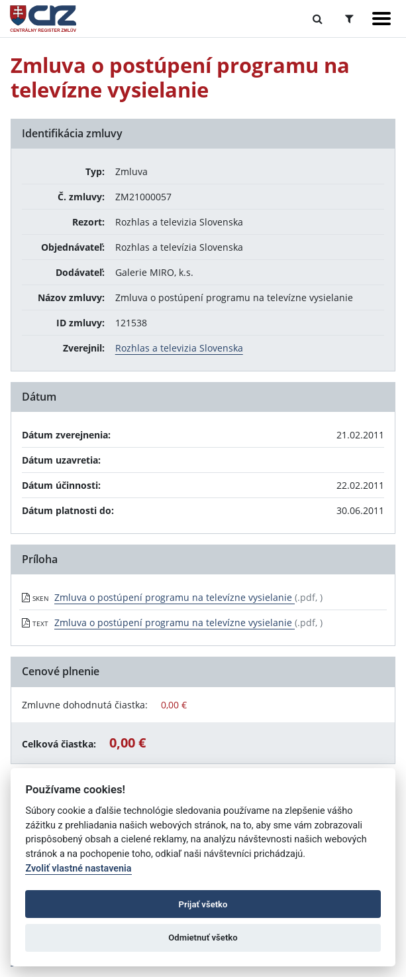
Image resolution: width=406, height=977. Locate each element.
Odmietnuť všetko (202, 938)
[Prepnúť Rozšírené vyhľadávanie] (349, 18)
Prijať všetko (203, 904)
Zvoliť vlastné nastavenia (78, 868)
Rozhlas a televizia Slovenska (179, 348)
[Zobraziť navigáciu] (381, 18)
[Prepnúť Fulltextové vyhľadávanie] (317, 18)
